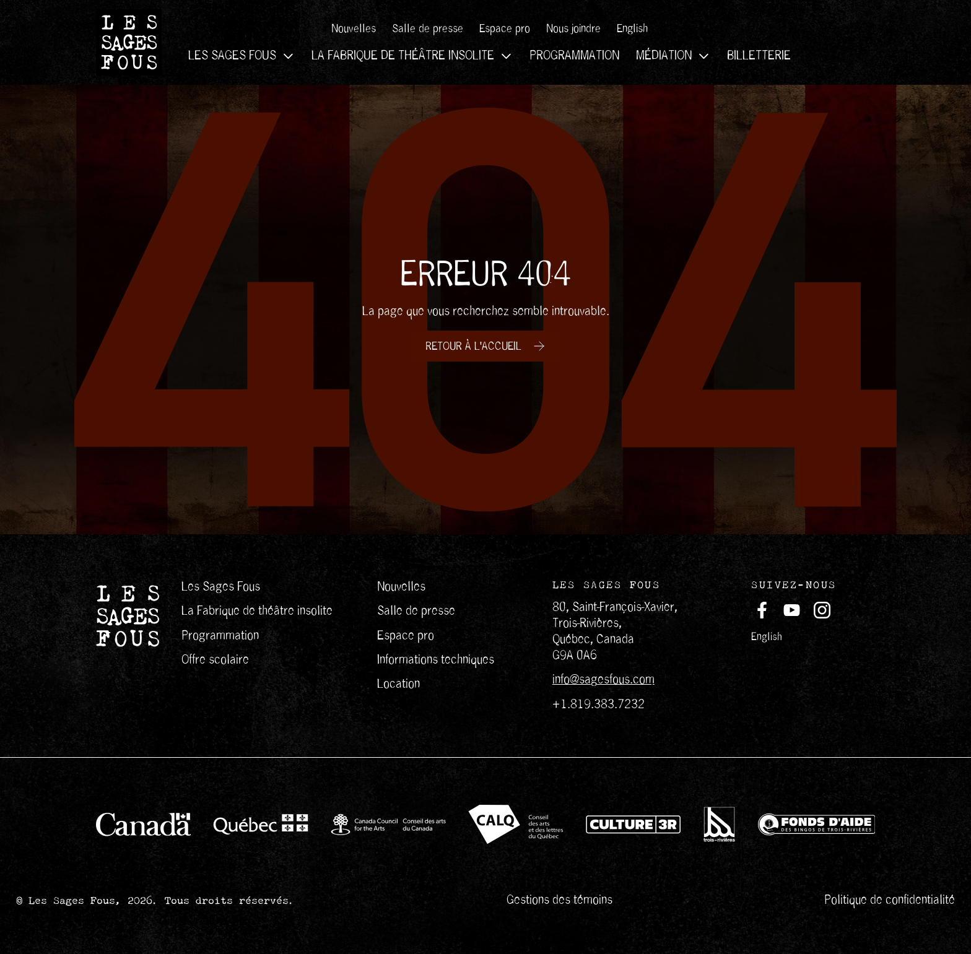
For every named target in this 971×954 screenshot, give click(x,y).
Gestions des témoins (559, 900)
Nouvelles (353, 28)
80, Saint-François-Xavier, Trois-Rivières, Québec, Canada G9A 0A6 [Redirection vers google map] (614, 631)
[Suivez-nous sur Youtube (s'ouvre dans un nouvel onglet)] (792, 610)
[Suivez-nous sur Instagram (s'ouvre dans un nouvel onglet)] (822, 610)
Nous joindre (573, 28)
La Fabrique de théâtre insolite (412, 56)
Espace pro (504, 28)
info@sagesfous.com (603, 679)
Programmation (574, 56)
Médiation (673, 56)
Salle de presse (427, 28)
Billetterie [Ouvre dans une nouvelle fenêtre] (759, 56)
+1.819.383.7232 (598, 704)
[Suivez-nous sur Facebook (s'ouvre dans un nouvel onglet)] (762, 610)
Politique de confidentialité (889, 900)
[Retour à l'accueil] (485, 346)
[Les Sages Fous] (129, 42)
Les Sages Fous (241, 56)
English (766, 636)
